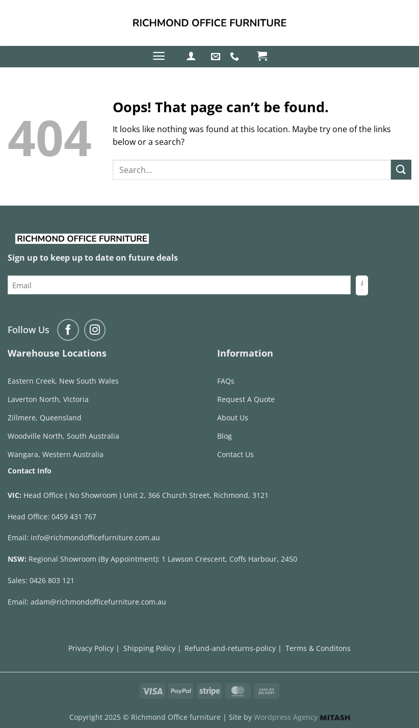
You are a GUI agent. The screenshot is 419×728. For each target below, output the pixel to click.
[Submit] (401, 170)
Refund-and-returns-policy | (233, 648)
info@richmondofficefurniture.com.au (95, 537)
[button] (158, 55)
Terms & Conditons (318, 648)
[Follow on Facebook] (68, 330)
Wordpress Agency (302, 717)
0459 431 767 (73, 516)
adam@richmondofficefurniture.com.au (98, 602)
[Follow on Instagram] (95, 330)
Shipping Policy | (152, 648)
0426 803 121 (52, 580)
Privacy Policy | (94, 648)
